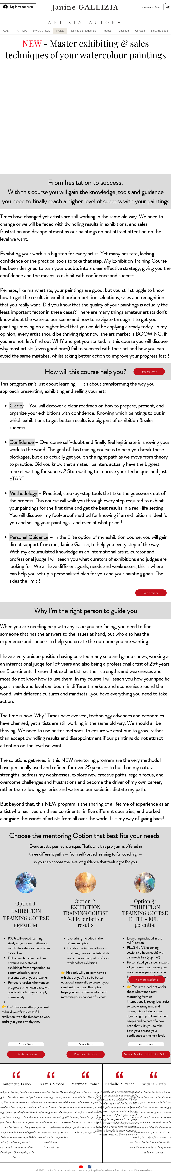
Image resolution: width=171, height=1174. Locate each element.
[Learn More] (26, 1044)
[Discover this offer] (85, 1054)
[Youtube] (81, 1166)
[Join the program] (26, 1054)
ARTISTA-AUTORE (85, 23)
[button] (168, 6)
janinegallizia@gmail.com (100, 1170)
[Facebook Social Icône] (89, 1166)
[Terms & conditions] (144, 1170)
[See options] (149, 371)
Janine (85, 7)
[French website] (151, 7)
